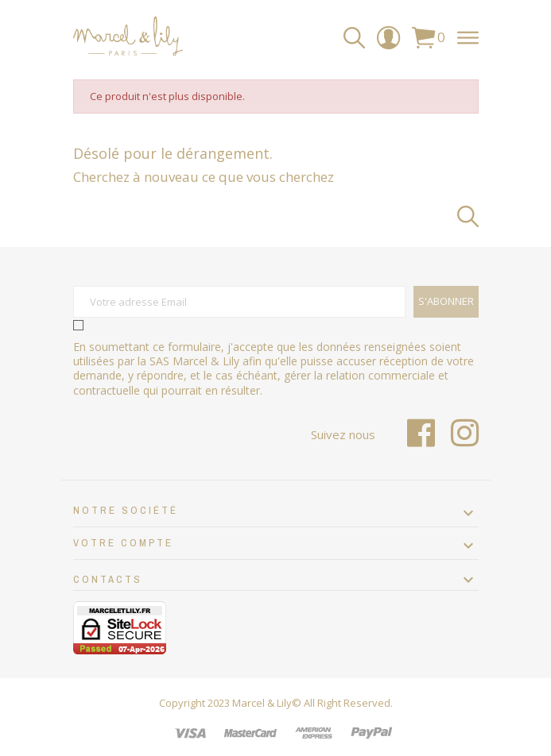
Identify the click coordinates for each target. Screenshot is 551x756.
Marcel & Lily (262, 703)
